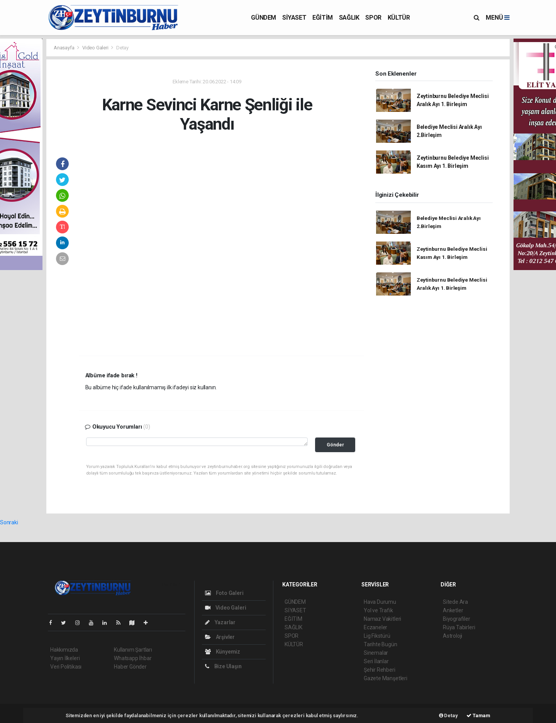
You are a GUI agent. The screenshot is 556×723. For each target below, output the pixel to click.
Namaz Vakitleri (382, 619)
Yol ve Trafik (378, 610)
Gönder (335, 445)
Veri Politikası (65, 667)
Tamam (478, 715)
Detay (122, 48)
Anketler (453, 610)
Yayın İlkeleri (65, 658)
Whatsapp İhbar (132, 658)
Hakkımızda (64, 650)
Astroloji (452, 636)
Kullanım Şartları (133, 650)
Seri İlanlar (376, 661)
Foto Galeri (224, 593)
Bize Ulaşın (223, 666)
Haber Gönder (130, 667)
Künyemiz (222, 652)
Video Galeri (96, 48)
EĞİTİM (322, 17)
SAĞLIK (349, 17)
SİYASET (294, 17)
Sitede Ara (455, 602)
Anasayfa (64, 48)
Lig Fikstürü (377, 636)
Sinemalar (376, 653)
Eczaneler (375, 627)
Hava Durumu (380, 602)
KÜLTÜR (399, 17)
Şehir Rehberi (379, 670)
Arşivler (220, 637)
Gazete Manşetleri (385, 678)
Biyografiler (456, 619)
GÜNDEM (263, 17)
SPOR (373, 17)
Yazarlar (220, 622)
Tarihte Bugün (380, 644)
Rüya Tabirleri (459, 627)
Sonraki (9, 522)
